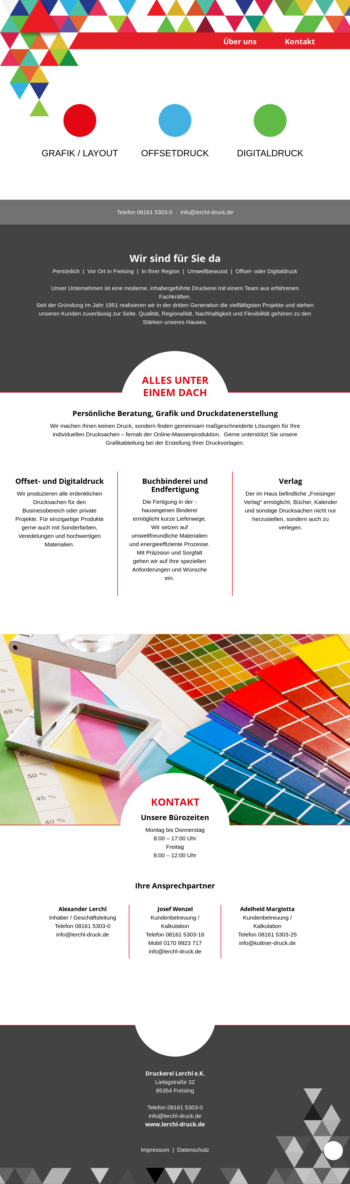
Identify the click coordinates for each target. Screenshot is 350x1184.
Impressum (155, 1150)
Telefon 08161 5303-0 (144, 212)
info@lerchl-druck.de (82, 934)
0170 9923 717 (183, 943)
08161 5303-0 (92, 926)
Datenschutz (193, 1150)
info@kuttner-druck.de (267, 943)
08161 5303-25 (277, 934)
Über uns (239, 41)
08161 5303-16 (185, 934)
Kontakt (300, 41)
